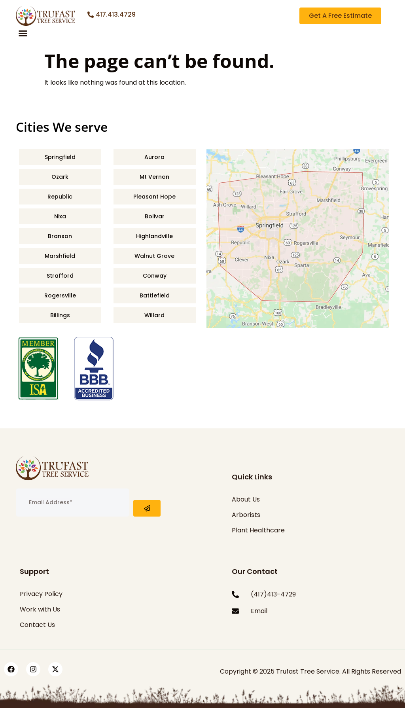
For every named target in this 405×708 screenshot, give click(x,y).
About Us (246, 499)
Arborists (246, 514)
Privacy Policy (41, 593)
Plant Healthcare (258, 530)
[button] (23, 33)
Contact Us (37, 624)
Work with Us (40, 609)
